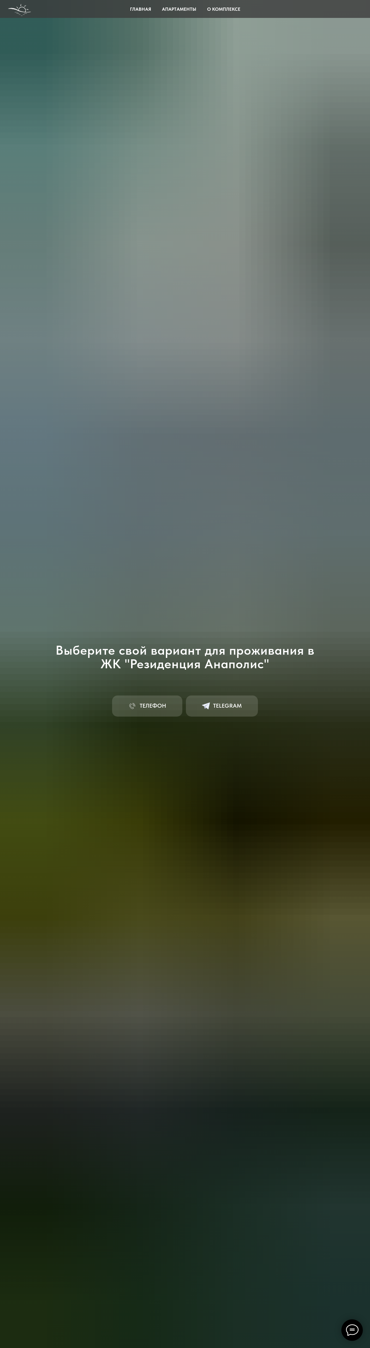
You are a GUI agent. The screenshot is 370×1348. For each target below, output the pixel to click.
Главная (140, 9)
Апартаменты (179, 9)
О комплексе (223, 9)
